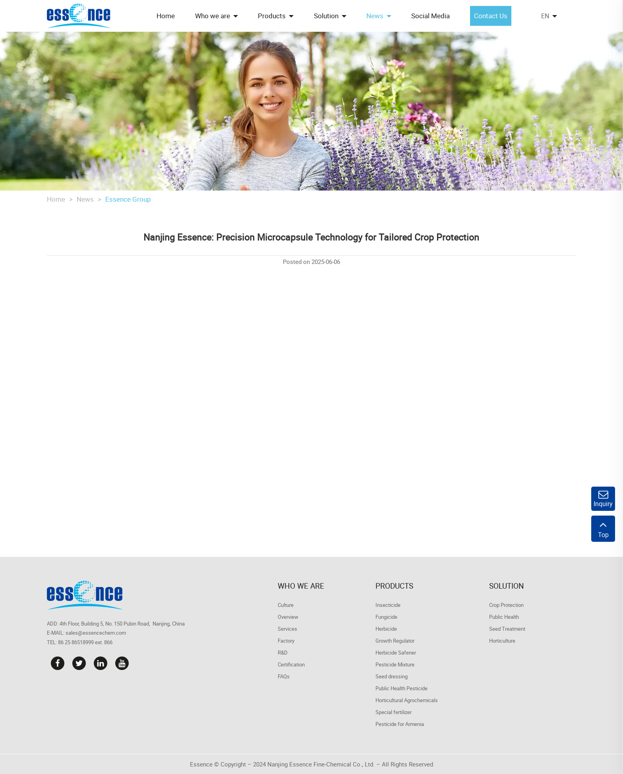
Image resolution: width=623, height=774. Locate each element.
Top (603, 528)
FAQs (284, 676)
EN (545, 16)
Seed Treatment (507, 628)
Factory (286, 640)
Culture (286, 604)
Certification (291, 664)
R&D (283, 652)
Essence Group (128, 199)
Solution (506, 586)
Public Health (504, 616)
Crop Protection (506, 604)
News (85, 199)
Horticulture (502, 640)
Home (56, 199)
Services (287, 628)
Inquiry (603, 498)
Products (394, 586)
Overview (288, 616)
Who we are (301, 586)
